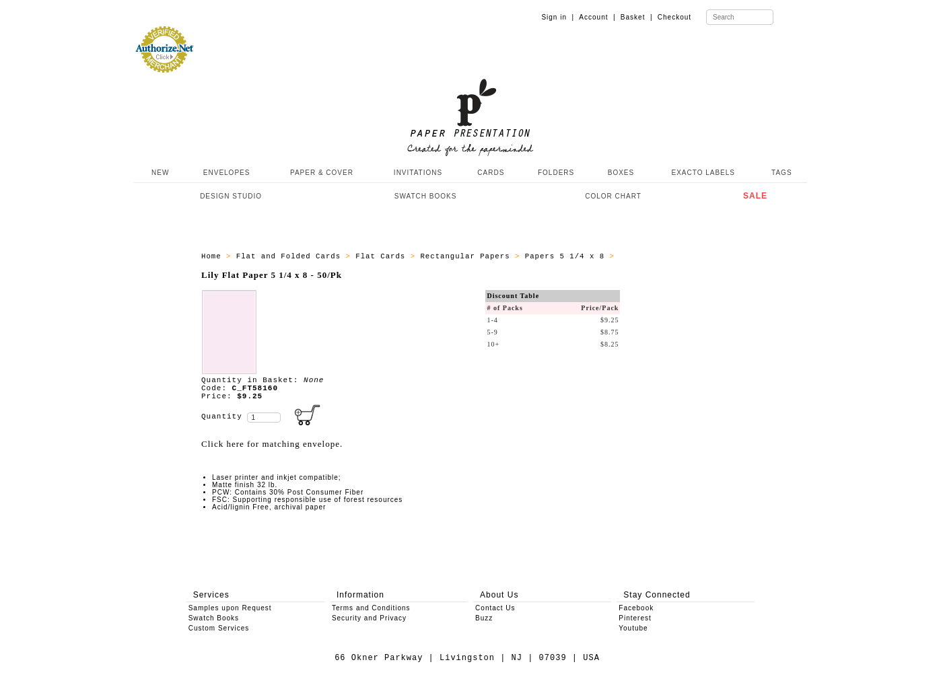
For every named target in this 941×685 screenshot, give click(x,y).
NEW (159, 172)
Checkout (674, 17)
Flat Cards (382, 256)
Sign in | (557, 17)
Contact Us (495, 608)
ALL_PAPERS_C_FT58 (661, 256)
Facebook (636, 608)
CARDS (490, 172)
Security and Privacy (369, 618)
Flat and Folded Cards (291, 256)
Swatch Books (213, 618)
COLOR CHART (613, 196)
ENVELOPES (226, 172)
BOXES (621, 172)
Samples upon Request (230, 608)
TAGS (781, 172)
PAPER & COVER (321, 172)
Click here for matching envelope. (272, 444)
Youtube (633, 628)
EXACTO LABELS (704, 172)
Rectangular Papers (467, 256)
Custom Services (219, 628)
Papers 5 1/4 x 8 (567, 256)
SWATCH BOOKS (425, 196)
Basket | (637, 17)
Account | (597, 17)
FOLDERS (556, 172)
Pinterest (635, 618)
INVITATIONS (418, 172)
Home (213, 256)
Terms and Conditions (371, 608)
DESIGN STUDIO (231, 196)
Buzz (484, 618)
